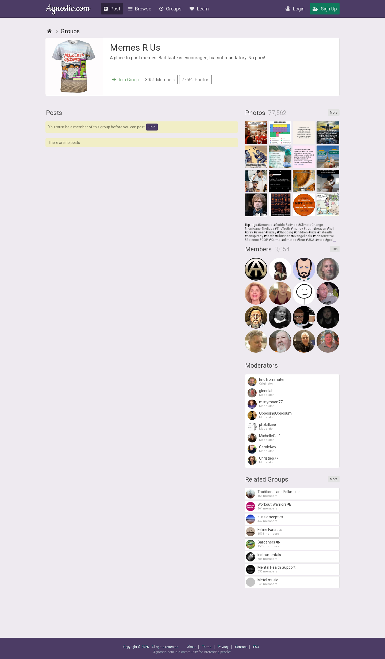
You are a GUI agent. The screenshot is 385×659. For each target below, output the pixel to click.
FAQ (256, 647)
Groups (170, 9)
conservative (324, 236)
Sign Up (325, 9)
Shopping (286, 232)
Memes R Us (135, 47)
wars (320, 240)
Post (112, 9)
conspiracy (255, 236)
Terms (206, 647)
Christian (283, 236)
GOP (264, 240)
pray (250, 232)
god (330, 240)
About (191, 647)
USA (311, 240)
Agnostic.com (68, 9)
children (302, 232)
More (333, 112)
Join (152, 127)
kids (313, 232)
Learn (199, 9)
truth (309, 228)
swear (260, 232)
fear (302, 240)
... (334, 240)
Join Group (125, 79)
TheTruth (283, 228)
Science (253, 240)
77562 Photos (195, 79)
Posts (54, 113)
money (298, 228)
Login (295, 9)
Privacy (223, 647)
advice (292, 225)
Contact (241, 647)
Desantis (265, 225)
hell (331, 228)
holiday (268, 228)
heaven (320, 228)
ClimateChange (311, 225)
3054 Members (160, 79)
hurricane (254, 228)
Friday (271, 232)
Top (334, 249)
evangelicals (302, 236)
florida (280, 225)
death (270, 236)
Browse (139, 9)
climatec (289, 240)
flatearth (325, 232)
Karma (275, 240)
